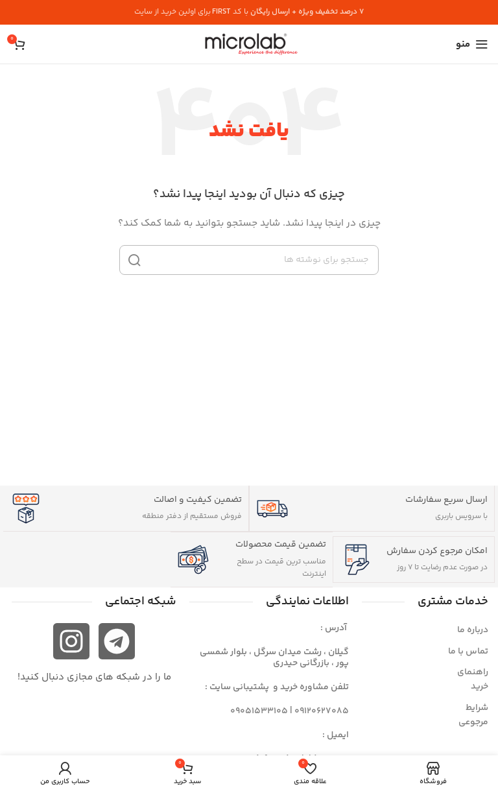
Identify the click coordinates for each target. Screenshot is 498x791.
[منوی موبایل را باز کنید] (472, 44)
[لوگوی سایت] (249, 44)
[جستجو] (249, 260)
